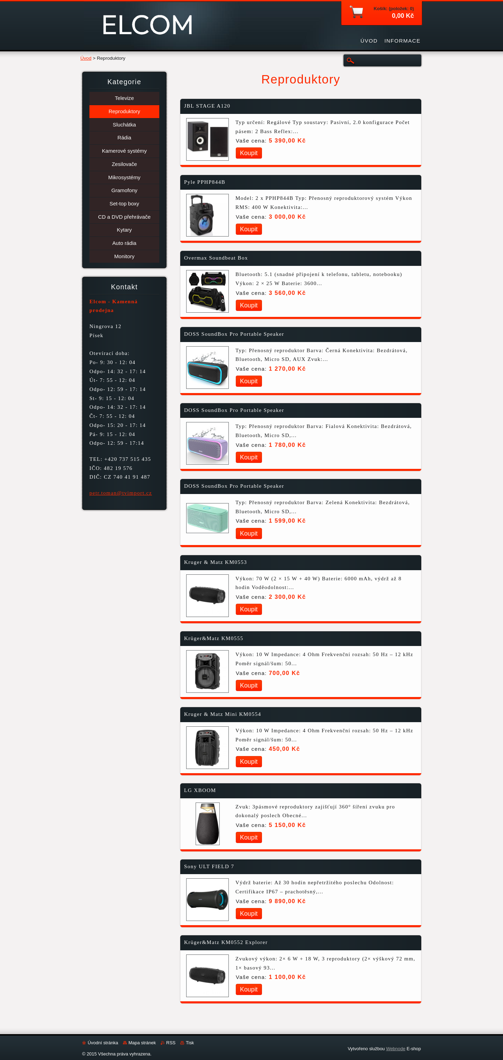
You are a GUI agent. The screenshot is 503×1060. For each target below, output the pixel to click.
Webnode (395, 1048)
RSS (171, 1042)
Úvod (86, 58)
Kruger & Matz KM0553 (215, 562)
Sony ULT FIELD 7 (209, 866)
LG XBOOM (200, 790)
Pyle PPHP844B (204, 182)
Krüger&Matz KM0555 (213, 638)
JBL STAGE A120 (207, 106)
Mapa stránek (142, 1042)
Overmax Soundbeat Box (216, 258)
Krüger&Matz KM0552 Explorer (226, 942)
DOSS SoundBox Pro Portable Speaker (234, 334)
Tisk (190, 1042)
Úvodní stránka (103, 1042)
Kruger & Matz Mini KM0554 (222, 714)
